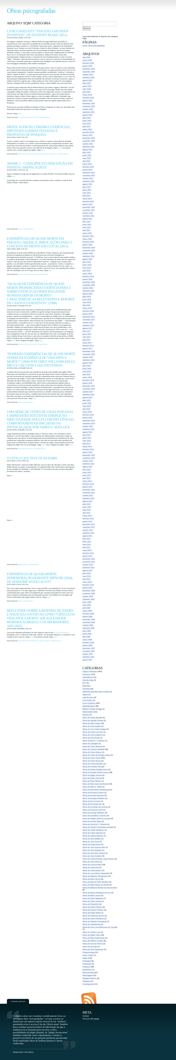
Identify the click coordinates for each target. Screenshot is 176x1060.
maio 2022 (86, 193)
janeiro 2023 (87, 170)
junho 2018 (86, 299)
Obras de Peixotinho (90, 904)
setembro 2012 (88, 498)
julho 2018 (86, 297)
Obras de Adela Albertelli (92, 718)
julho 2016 (86, 366)
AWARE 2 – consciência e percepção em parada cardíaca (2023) (39, 165)
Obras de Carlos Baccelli (92, 746)
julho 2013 (86, 470)
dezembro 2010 (88, 559)
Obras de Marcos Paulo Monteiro (95, 882)
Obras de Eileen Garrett (91, 778)
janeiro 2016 (87, 383)
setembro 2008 (88, 628)
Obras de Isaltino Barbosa (92, 836)
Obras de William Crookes (92, 941)
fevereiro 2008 (88, 642)
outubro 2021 (87, 213)
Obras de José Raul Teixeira (93, 853)
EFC (18, 117)
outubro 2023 (87, 144)
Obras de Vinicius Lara (91, 932)
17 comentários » (27, 229)
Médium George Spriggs (92, 709)
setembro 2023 (88, 147)
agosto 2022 (87, 184)
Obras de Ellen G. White (92, 787)
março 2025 (87, 95)
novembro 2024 (88, 106)
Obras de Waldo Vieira (91, 935)
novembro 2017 (88, 320)
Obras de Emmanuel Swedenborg (95, 790)
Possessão (86, 964)
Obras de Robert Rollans (92, 907)
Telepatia (52, 154)
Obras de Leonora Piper (92, 865)
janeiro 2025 (87, 101)
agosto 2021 (87, 219)
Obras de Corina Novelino (92, 764)
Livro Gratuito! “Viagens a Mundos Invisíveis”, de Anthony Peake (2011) (37, 33)
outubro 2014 (87, 426)
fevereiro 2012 (88, 519)
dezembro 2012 (88, 490)
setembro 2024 (88, 112)
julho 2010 (86, 573)
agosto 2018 (87, 294)
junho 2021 (86, 224)
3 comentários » (63, 154)
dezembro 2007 (88, 648)
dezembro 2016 (88, 351)
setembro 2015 (88, 395)
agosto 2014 (87, 432)
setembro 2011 (88, 533)
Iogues (85, 694)
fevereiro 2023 (88, 167)
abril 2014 (86, 444)
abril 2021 (86, 230)
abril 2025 (86, 92)
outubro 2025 (87, 75)
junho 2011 (86, 542)
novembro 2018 (88, 285)
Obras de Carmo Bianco (92, 752)
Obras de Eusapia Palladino (93, 798)
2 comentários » (55, 641)
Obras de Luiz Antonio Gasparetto (95, 873)
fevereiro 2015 (88, 415)
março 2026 (87, 60)
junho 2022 (86, 190)
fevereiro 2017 (88, 346)
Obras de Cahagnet (90, 743)
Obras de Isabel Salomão (92, 833)
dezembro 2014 (88, 420)
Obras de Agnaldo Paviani (92, 720)
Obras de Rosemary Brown (93, 916)
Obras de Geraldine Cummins (94, 816)
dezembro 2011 (88, 524)
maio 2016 (86, 371)
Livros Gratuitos (30, 117)
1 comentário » (42, 344)
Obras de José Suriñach (92, 856)
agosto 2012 (87, 501)
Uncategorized (88, 984)
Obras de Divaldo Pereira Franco (95, 772)
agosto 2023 (87, 150)
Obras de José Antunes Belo (93, 847)
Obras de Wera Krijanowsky (93, 938)
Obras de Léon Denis (90, 862)
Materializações (88, 706)
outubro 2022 (87, 178)
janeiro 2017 (87, 348)
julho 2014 (86, 435)
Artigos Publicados (24, 154)
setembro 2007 (88, 657)
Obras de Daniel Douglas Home (95, 769)
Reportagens (87, 975)
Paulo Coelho (87, 955)
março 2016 (87, 377)
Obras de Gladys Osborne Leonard (96, 818)
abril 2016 (86, 374)
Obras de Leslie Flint (90, 867)
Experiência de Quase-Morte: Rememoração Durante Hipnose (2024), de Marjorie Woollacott (40, 578)
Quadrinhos (87, 970)
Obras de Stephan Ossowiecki (94, 921)
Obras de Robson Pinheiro (93, 910)
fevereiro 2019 (88, 276)
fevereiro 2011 (88, 553)
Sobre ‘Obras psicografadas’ (93, 46)
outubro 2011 (87, 530)
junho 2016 (86, 369)
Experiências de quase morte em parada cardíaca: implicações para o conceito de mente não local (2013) (39, 242)
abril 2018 (86, 305)
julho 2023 (86, 152)
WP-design (94, 1019)
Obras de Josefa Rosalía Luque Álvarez (98, 859)
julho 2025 (86, 83)
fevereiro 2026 (88, 63)
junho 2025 (86, 86)
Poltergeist (86, 961)
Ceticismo (86, 674)
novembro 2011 (88, 527)
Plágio (84, 958)
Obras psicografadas (31, 10)
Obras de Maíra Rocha (91, 879)
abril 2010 (86, 579)
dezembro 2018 (88, 282)
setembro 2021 (88, 216)
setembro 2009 (88, 599)
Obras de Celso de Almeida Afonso (96, 755)
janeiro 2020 (87, 245)
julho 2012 (86, 504)
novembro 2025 (88, 72)
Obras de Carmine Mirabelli (93, 749)
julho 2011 (86, 539)
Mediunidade (26, 641)
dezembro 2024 (88, 103)
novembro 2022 (88, 175)
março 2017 (87, 343)
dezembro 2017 (88, 317)
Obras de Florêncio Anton (92, 810)
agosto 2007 (87, 660)
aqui (19, 113)
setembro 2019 (88, 256)
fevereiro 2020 (88, 242)
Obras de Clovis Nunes (91, 761)
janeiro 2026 (87, 66)
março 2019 (87, 273)
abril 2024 (86, 126)
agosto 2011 (87, 536)
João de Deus (88, 697)
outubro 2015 (87, 392)
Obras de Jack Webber (91, 839)
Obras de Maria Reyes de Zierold (95, 885)
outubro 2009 (87, 596)
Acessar (85, 1016)
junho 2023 (86, 155)
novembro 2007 (88, 651)
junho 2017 (86, 334)
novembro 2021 (88, 210)
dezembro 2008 (88, 619)
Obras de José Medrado (92, 850)
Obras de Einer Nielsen (91, 781)
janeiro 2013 (87, 487)
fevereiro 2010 (88, 585)
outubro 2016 (87, 357)
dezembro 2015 (88, 386)
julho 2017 (86, 331)
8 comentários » (43, 274)
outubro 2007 (87, 654)
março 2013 (87, 481)
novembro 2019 (88, 250)
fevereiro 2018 (88, 311)
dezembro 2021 (88, 207)
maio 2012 (86, 510)
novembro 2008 (88, 622)
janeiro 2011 (87, 556)
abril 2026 (86, 57)
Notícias (85, 715)
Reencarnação (42, 154)
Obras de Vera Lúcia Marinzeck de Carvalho (100, 927)
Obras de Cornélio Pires (92, 767)
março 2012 (87, 516)
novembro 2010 (88, 562)
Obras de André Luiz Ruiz (92, 732)
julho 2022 (86, 187)
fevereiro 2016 (88, 380)
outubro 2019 (87, 253)
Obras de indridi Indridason (93, 830)
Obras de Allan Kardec (91, 723)
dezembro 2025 (88, 69)
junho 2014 (86, 438)
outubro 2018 (87, 288)
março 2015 (87, 412)
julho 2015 (86, 400)
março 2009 (87, 611)
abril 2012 (86, 513)
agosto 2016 (87, 363)
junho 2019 (86, 265)
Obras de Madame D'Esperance (95, 876)
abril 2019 (86, 271)
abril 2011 (86, 547)
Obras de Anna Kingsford (92, 735)
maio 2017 (86, 337)
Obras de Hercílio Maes (91, 821)
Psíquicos (86, 967)
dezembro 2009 (88, 591)
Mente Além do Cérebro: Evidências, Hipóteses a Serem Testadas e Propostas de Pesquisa (38, 130)
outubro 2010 (87, 565)
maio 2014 (86, 441)
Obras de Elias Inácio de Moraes (95, 784)
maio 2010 (86, 576)
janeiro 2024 (87, 135)
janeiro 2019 (87, 279)
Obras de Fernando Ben (92, 804)
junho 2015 (86, 403)
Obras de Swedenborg (91, 924)
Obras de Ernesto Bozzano (93, 795)
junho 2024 (86, 121)
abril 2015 (86, 409)
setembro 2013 (88, 464)
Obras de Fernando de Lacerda (94, 807)
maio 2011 (86, 544)
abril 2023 (86, 161)
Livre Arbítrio (87, 700)
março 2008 (87, 640)
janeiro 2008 (87, 645)
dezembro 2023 (88, 138)
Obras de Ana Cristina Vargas (94, 729)
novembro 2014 (88, 423)
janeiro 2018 (87, 314)
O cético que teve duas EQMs (32, 458)
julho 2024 (86, 118)
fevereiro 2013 (88, 484)
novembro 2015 (88, 389)
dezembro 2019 (88, 248)
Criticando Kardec (61, 632)
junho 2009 (86, 602)
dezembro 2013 (88, 455)
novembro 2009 (88, 593)
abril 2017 (86, 340)
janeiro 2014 (87, 452)
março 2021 (87, 233)
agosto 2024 (87, 115)
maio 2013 (86, 475)
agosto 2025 (87, 80)
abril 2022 (86, 196)
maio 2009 (86, 605)
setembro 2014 (88, 429)
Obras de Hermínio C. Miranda (94, 824)
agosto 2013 (87, 467)
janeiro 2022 (87, 204)
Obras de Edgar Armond (92, 775)
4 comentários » (40, 448)
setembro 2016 (88, 360)
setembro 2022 (88, 181)
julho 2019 (86, 262)
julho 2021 (86, 222)
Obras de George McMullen (93, 813)
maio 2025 (86, 89)
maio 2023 (86, 158)
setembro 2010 (88, 568)
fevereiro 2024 (88, 132)
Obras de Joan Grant (90, 842)
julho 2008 (86, 631)
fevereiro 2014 (88, 449)
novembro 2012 (88, 493)
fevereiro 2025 (88, 98)
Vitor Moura (28, 1052)
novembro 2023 (88, 141)
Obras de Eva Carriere (91, 801)
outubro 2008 (87, 625)
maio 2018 (86, 302)
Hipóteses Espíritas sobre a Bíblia (95, 692)
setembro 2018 (88, 291)
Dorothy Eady (87, 680)
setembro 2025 (88, 77)
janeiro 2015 (87, 418)
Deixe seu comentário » (30, 564)
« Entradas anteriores (18, 1001)
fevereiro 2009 (88, 614)
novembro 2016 (88, 354)
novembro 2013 (88, 458)
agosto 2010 (87, 570)
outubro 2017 (87, 322)
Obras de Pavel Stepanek (92, 898)
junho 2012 (86, 507)
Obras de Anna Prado (91, 738)
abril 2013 (86, 478)
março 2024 (87, 129)
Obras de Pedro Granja (91, 901)
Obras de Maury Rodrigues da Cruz (96, 893)
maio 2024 (86, 124)
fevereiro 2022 (88, 201)
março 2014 (87, 446)
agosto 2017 (87, 328)
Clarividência (87, 677)
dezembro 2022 (88, 173)
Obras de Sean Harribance (93, 919)
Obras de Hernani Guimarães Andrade (97, 827)
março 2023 (87, 164)
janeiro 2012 (87, 521)
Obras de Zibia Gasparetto (93, 949)
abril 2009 (86, 608)
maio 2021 (86, 227)
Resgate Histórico (89, 978)
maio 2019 (86, 268)
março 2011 (87, 550)
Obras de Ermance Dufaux (93, 792)
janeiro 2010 (87, 588)
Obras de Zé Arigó (89, 947)
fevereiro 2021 (88, 236)
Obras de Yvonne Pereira (92, 944)
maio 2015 (86, 406)
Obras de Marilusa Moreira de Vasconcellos (99, 888)
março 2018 (87, 308)
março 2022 (87, 199)
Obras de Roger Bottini (91, 913)
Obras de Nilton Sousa (91, 895)
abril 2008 (86, 637)
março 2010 (87, 582)
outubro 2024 (87, 109)
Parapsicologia (88, 952)
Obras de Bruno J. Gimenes (93, 741)
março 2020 (87, 239)
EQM (22, 117)
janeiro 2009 (87, 617)
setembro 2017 (88, 325)
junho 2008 (86, 634)
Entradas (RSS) (89, 998)
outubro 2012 (87, 495)
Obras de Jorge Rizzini (91, 844)
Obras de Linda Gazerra (92, 870)
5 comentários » (44, 117)
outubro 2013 (87, 461)
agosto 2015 (87, 397)
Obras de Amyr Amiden (91, 726)
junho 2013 (86, 472)
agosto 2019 (87, 259)
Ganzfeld (86, 689)
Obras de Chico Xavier (40, 641)
